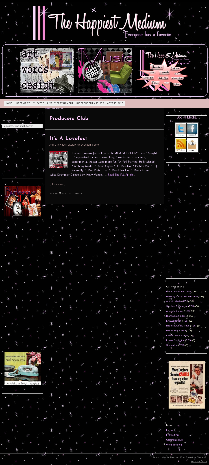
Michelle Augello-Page (178, 325)
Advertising (115, 103)
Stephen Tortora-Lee (177, 306)
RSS (189, 291)
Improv (53, 193)
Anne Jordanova (174, 311)
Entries (172, 435)
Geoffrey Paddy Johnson (179, 296)
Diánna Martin (173, 316)
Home (9, 103)
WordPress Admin (199, 461)
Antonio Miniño (174, 301)
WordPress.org (174, 444)
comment (57, 184)
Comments (174, 439)
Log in (169, 430)
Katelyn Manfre (174, 335)
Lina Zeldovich (173, 320)
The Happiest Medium (64, 145)
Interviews (23, 103)
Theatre (38, 103)
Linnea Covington (175, 340)
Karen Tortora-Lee (175, 291)
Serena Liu (172, 345)
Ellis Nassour (173, 330)
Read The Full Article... (121, 174)
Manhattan (65, 193)
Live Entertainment (60, 103)
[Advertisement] (23, 156)
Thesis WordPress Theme (181, 457)
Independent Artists (90, 103)
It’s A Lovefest (68, 138)
